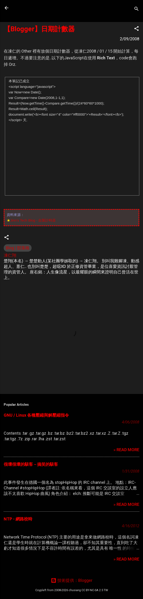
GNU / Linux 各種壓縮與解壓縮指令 (36, 415)
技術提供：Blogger (71, 580)
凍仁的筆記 (33, 8)
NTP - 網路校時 (18, 519)
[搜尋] (136, 9)
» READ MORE (126, 449)
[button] (136, 29)
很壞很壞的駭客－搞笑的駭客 (31, 464)
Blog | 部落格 (17, 247)
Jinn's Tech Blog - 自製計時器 (33, 220)
